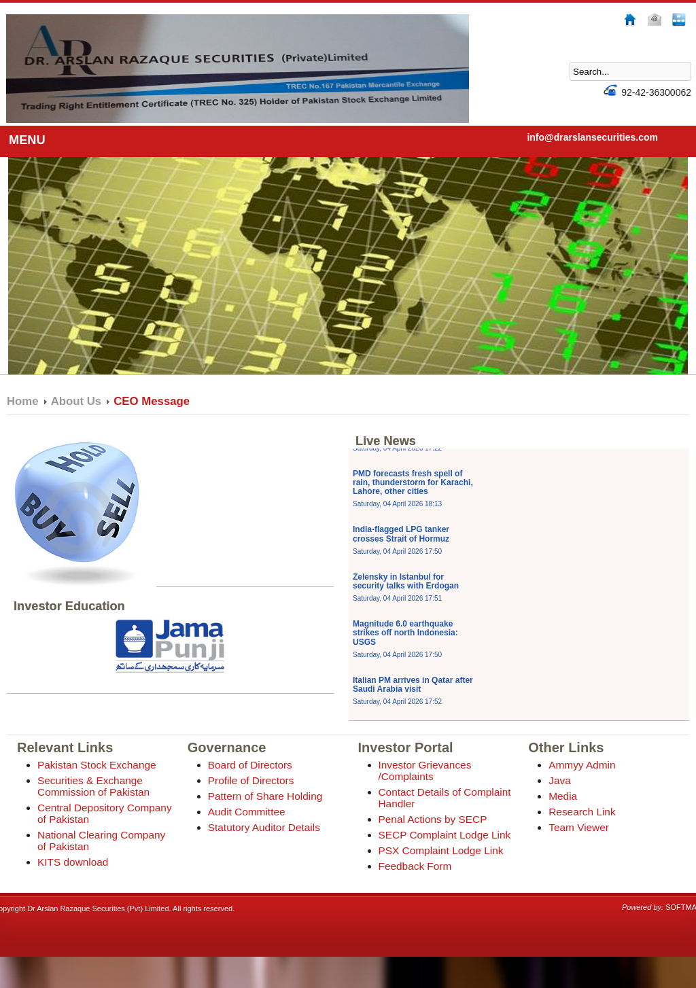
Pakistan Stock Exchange (96, 765)
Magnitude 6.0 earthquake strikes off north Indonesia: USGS (405, 644)
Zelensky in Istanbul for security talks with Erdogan (406, 593)
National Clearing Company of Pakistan (101, 840)
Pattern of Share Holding (265, 796)
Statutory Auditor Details (264, 827)
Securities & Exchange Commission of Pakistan (93, 786)
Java (560, 780)
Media (563, 796)
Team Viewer (579, 827)
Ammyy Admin (582, 765)
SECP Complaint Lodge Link (445, 835)
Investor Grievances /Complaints (425, 770)
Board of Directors (250, 765)
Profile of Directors (251, 780)
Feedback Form (415, 866)
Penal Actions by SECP (433, 819)
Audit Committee (246, 811)
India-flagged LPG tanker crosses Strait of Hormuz (401, 545)
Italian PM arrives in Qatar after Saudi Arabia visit (413, 696)
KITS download (72, 862)
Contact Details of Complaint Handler (445, 797)
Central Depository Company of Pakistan (104, 813)
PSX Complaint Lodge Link (441, 850)
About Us (76, 401)
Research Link (582, 811)
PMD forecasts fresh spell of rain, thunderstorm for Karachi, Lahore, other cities (413, 494)
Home (23, 401)
